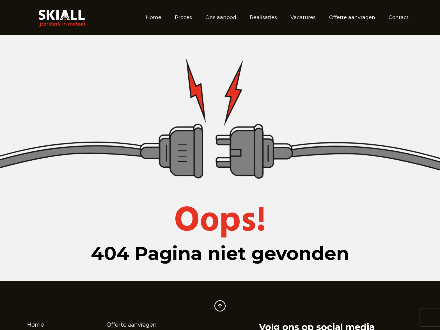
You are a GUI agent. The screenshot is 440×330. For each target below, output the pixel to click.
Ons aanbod (220, 17)
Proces (183, 17)
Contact (399, 17)
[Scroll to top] (220, 302)
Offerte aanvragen (352, 17)
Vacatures (303, 17)
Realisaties (263, 17)
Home (153, 17)
